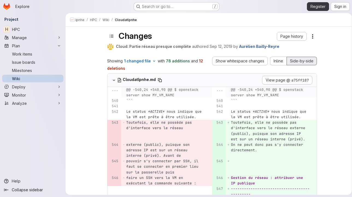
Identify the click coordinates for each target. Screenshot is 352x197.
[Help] (32, 181)
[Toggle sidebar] (110, 36)
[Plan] (32, 46)
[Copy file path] (159, 80)
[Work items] (32, 54)
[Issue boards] (32, 62)
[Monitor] (32, 95)
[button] (291, 36)
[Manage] (32, 37)
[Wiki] (32, 78)
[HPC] (32, 29)
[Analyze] (32, 103)
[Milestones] (32, 70)
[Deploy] (32, 87)
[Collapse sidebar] (32, 190)
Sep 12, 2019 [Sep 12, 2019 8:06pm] (220, 46)
